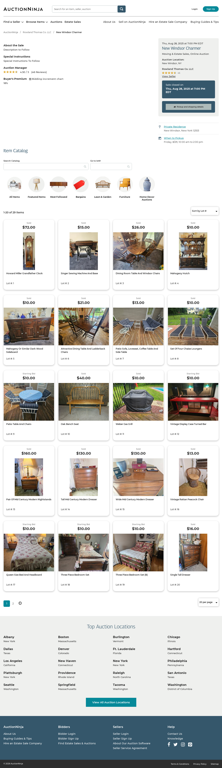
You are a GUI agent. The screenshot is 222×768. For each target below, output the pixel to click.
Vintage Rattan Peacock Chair (187, 499)
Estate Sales (73, 22)
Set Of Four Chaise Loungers (186, 348)
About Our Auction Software (131, 743)
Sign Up (211, 9)
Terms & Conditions (180, 764)
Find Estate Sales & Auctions (77, 743)
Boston (63, 637)
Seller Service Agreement (130, 748)
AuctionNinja (10, 32)
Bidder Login (67, 733)
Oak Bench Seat (70, 424)
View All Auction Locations (111, 702)
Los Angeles (12, 661)
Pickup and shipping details (188, 107)
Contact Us (175, 733)
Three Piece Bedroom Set (75, 574)
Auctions (56, 22)
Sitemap (215, 764)
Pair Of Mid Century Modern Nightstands (28, 499)
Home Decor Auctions (147, 198)
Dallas (8, 649)
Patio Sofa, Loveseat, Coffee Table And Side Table (137, 350)
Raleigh (119, 673)
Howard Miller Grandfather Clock (24, 273)
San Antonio (177, 673)
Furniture (124, 197)
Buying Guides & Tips (205, 22)
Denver (63, 649)
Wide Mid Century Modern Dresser (135, 499)
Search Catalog (11, 161)
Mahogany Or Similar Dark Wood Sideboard (24, 350)
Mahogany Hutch (180, 273)
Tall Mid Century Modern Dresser (79, 499)
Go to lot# (95, 161)
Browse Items (37, 22)
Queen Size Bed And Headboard (24, 574)
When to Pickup (174, 138)
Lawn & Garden (102, 197)
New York (120, 661)
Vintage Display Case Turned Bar (188, 424)
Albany (8, 637)
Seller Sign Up (122, 738)
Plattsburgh (12, 673)
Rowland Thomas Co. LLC (37, 32)
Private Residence (175, 126)
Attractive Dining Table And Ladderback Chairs (83, 350)
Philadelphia (177, 661)
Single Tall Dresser (180, 574)
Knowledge (175, 738)
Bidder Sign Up (68, 738)
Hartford (174, 649)
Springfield (66, 685)
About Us (109, 22)
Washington (177, 685)
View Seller (169, 76)
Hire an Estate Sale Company (168, 22)
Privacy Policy (200, 764)
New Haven (67, 661)
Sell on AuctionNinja (132, 22)
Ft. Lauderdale (124, 649)
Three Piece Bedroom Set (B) (132, 574)
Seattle (8, 685)
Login (195, 9)
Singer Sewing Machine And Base (79, 273)
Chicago (174, 637)
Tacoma (119, 685)
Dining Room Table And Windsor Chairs (138, 273)
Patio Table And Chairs (18, 424)
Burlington (121, 637)
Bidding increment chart (46, 78)
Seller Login (121, 733)
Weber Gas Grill (124, 424)
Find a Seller (13, 22)
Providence (67, 673)
